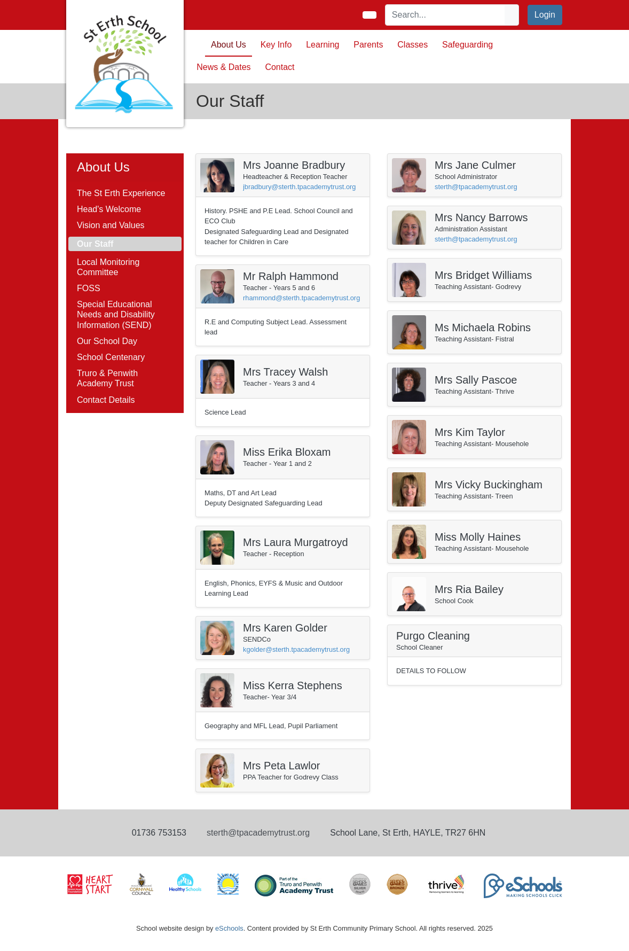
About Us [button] (228, 44)
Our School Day (107, 341)
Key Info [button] (276, 44)
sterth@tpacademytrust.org (476, 187)
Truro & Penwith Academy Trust (107, 378)
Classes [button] (412, 44)
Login (544, 14)
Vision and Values (111, 225)
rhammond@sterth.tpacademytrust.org (301, 298)
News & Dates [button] (223, 67)
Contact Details (106, 399)
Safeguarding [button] (467, 44)
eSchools (229, 928)
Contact (279, 67)
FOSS (88, 288)
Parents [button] (368, 44)
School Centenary (111, 357)
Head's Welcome (109, 209)
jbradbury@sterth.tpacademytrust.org (299, 187)
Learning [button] (322, 44)
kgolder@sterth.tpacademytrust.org (296, 649)
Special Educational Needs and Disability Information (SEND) (116, 314)
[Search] (445, 15)
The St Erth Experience (121, 193)
